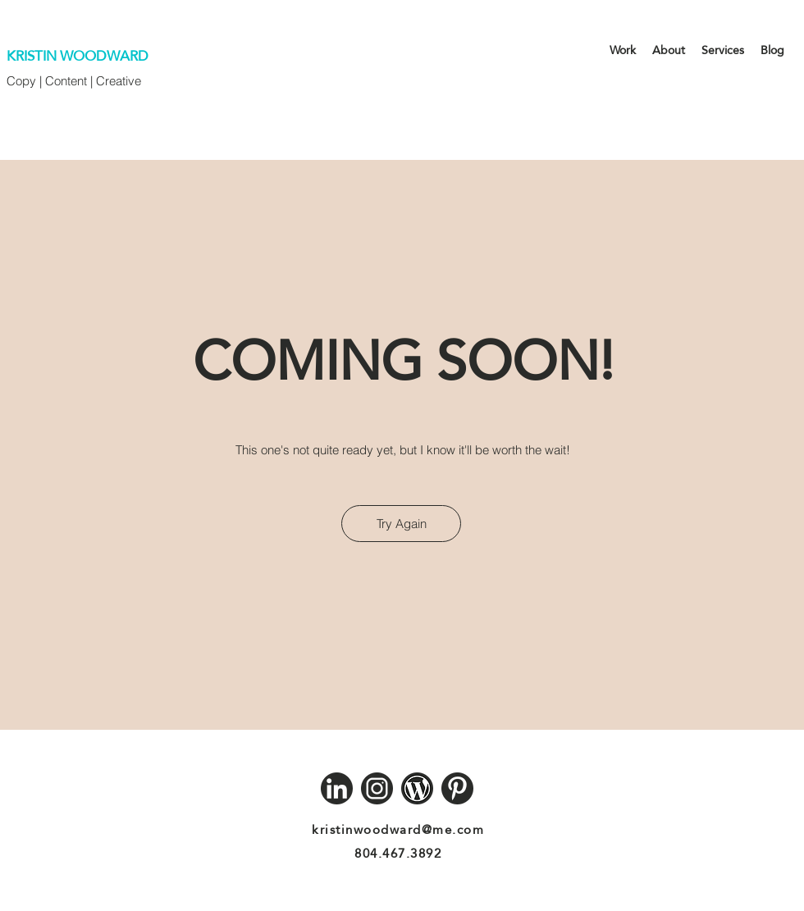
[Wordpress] (417, 788)
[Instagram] (377, 788)
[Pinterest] (457, 788)
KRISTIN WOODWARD (77, 56)
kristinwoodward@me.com (398, 829)
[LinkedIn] (337, 788)
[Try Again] (401, 523)
